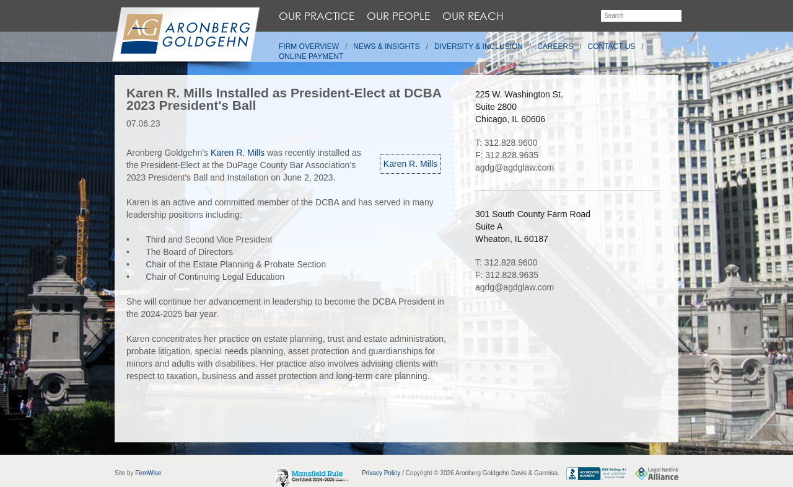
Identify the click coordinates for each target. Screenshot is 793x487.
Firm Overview (309, 46)
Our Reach (473, 15)
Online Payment (311, 56)
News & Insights (386, 46)
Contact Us (612, 46)
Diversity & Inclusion (478, 46)
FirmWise (148, 473)
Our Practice (316, 15)
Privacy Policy (381, 473)
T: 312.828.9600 (506, 143)
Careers (555, 46)
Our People (398, 15)
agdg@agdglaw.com (514, 167)
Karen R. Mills (410, 164)
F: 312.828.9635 (506, 155)
